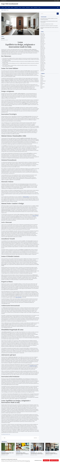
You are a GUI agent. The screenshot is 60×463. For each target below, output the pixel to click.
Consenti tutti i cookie (54, 460)
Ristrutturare (35, 7)
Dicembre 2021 (42, 56)
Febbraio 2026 (42, 34)
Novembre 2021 (42, 57)
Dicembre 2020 (42, 62)
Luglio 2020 (42, 64)
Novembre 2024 (42, 43)
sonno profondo (35, 215)
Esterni (9, 7)
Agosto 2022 (42, 50)
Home (3, 7)
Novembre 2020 (42, 63)
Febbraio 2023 (42, 47)
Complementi (16, 7)
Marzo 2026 (42, 33)
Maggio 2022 (42, 53)
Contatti (58, 0)
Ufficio (32, 7)
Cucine (20, 7)
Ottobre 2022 (42, 49)
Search (58, 14)
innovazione (6, 434)
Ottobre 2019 (42, 68)
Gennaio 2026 (42, 35)
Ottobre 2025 (42, 36)
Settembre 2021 (42, 60)
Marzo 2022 (42, 54)
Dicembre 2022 (42, 48)
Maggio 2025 (42, 41)
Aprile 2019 (42, 70)
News (55, 0)
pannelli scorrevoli (33, 365)
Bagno (12, 7)
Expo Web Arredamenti (9, 4)
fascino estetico (26, 196)
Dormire (41, 79)
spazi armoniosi (18, 297)
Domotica (23, 7)
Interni (6, 7)
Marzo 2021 (42, 61)
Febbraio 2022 (42, 55)
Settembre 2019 (42, 69)
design (4, 434)
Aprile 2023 (42, 46)
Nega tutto (46, 460)
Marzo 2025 (42, 42)
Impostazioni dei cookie (38, 460)
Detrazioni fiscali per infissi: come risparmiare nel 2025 (7, 453)
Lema (9, 434)
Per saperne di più (27, 461)
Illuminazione (28, 7)
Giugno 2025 (42, 40)
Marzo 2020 (42, 67)
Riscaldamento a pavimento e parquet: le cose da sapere (49, 25)
